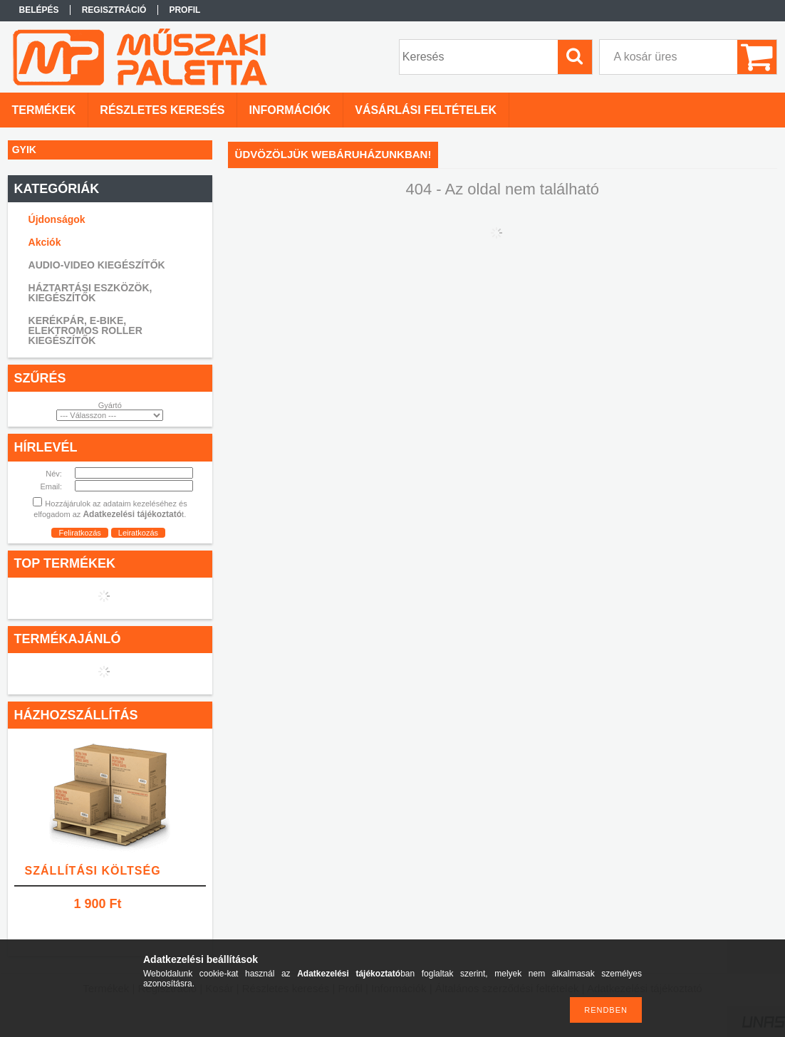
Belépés (39, 10)
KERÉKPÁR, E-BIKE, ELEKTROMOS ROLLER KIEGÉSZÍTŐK (85, 330)
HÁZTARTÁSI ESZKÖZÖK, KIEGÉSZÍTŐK (90, 292)
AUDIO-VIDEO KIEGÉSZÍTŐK (96, 265)
